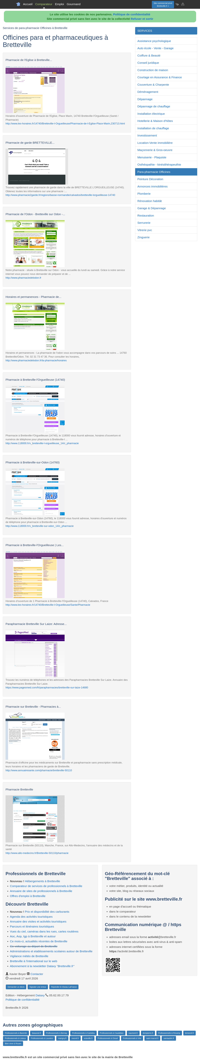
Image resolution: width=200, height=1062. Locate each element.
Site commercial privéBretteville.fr (163, 4)
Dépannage (144, 99)
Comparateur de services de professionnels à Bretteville (46, 886)
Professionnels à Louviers (42, 1038)
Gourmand (73, 4)
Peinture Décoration (150, 179)
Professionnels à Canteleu (83, 1033)
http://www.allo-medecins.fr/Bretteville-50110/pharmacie (37, 853)
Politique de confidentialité (131, 14)
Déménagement (147, 91)
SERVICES (144, 30)
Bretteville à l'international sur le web (33, 961)
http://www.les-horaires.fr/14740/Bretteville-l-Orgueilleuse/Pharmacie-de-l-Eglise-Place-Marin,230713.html (65, 123)
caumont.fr (133, 1033)
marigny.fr (62, 1038)
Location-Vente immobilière (154, 142)
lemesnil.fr (189, 1033)
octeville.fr (88, 1038)
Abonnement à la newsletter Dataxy (42, 966)
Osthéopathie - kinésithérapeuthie (159, 164)
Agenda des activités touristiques (31, 916)
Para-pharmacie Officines (153, 171)
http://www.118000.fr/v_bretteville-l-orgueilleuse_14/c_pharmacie (42, 443)
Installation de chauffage (153, 128)
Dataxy (40, 995)
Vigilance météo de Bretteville (29, 956)
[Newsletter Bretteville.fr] (177, 4)
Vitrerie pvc (144, 230)
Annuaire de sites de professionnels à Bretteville (41, 891)
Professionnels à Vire (132, 1038)
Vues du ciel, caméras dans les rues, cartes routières (44, 931)
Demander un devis (16, 987)
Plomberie (144, 193)
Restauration (145, 215)
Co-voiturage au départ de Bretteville (34, 946)
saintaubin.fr (168, 1038)
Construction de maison (152, 70)
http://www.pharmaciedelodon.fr (23, 277)
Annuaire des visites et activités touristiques (38, 921)
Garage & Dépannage (151, 208)
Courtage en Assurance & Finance (159, 77)
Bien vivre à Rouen (13, 1043)
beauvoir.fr (36, 1033)
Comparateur (43, 4)
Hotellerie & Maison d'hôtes (155, 120)
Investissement (147, 135)
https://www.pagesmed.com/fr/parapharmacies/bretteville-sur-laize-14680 (47, 687)
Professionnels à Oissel (108, 1038)
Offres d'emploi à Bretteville (28, 896)
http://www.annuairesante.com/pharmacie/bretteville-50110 (39, 770)
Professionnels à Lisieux (15, 1038)
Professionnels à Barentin (16, 1033)
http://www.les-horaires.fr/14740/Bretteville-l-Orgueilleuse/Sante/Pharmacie (48, 604)
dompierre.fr (148, 1033)
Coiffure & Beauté (148, 55)
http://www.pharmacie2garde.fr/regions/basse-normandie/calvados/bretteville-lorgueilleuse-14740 (60, 195)
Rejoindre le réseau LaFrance (64, 987)
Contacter (37, 974)
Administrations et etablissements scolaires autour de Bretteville (51, 951)
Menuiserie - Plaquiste (151, 157)
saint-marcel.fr (152, 1038)
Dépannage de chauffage (153, 106)
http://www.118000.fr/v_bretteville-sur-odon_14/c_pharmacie (40, 525)
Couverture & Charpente (153, 84)
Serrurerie (143, 222)
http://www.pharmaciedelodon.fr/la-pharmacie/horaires (36, 360)
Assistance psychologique (154, 41)
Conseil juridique (148, 62)
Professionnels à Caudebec (112, 1033)
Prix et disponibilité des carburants (47, 911)
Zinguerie (143, 237)
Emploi (59, 4)
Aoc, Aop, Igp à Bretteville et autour (33, 936)
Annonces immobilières (152, 186)
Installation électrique (151, 113)
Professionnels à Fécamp (169, 1033)
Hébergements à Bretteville (42, 881)
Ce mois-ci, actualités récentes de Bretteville (38, 941)
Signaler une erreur (37, 987)
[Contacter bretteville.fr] (182, 4)
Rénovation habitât (149, 201)
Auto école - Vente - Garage (155, 48)
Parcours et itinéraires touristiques (32, 926)
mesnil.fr (75, 1038)
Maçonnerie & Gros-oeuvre (154, 150)
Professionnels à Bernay (56, 1033)
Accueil (27, 4)
